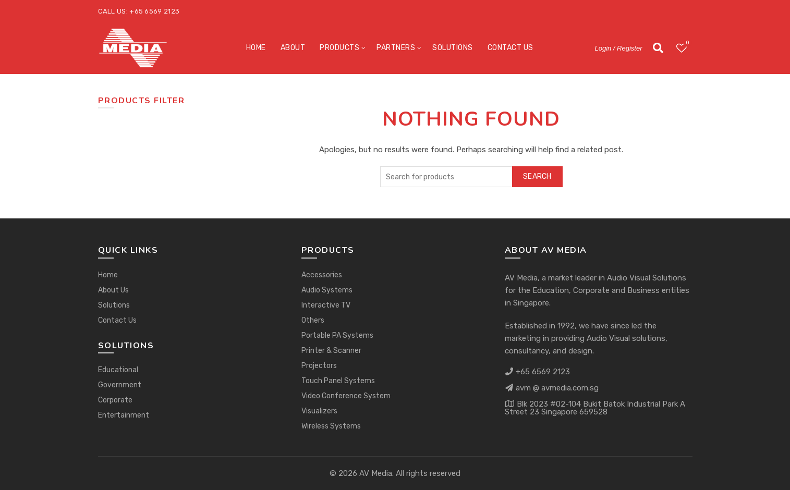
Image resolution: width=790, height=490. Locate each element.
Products (339, 47)
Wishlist (686, 43)
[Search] (658, 48)
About (293, 47)
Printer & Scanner (331, 350)
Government (119, 385)
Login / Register (618, 48)
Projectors (319, 365)
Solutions (452, 47)
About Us (113, 290)
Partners (395, 47)
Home (256, 47)
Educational (118, 369)
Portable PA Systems (337, 335)
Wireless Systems (331, 426)
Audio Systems (327, 290)
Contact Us (510, 47)
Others (312, 320)
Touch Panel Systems (338, 380)
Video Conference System (346, 395)
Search (537, 176)
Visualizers (319, 411)
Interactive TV (325, 305)
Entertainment (123, 415)
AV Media (375, 473)
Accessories (321, 275)
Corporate (115, 400)
